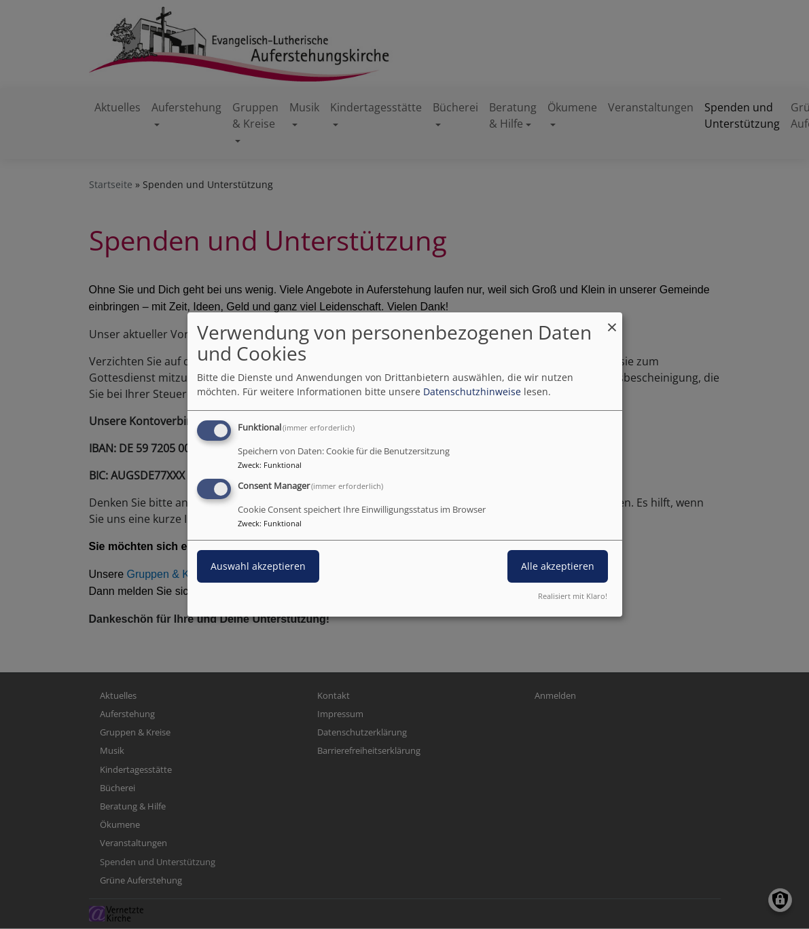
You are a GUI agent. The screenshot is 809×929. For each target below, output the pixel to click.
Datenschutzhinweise (472, 391)
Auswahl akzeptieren (258, 566)
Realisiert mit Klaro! (572, 596)
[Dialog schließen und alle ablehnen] (612, 320)
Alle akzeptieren (557, 566)
